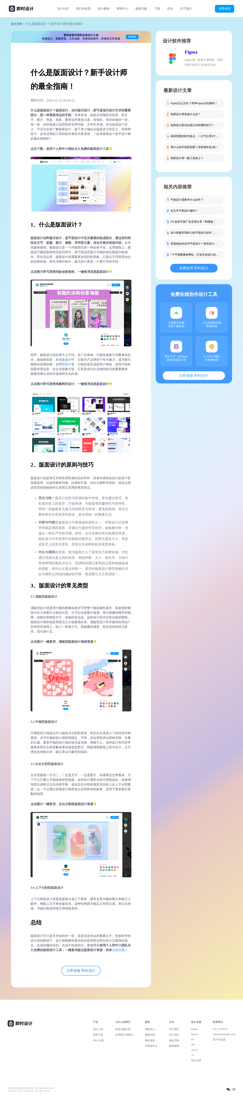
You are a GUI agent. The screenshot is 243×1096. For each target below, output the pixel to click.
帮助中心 (122, 8)
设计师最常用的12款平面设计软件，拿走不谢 (195, 232)
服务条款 (150, 1040)
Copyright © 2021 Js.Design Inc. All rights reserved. (29, 1091)
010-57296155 (220, 1029)
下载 (157, 8)
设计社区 (63, 8)
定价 (170, 8)
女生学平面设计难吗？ (184, 210)
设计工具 (98, 1029)
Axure (194, 1049)
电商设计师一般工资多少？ (187, 158)
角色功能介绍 (123, 1029)
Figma (191, 52)
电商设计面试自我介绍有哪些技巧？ (192, 125)
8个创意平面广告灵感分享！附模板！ (193, 221)
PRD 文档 (98, 1040)
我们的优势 (83, 8)
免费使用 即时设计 (193, 268)
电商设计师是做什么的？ (186, 114)
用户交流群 (219, 1039)
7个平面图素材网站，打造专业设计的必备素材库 (195, 254)
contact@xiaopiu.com (224, 1034)
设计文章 (16, 24)
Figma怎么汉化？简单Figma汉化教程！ (194, 103)
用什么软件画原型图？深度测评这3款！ (195, 147)
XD (193, 1044)
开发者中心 (151, 1045)
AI (192, 1054)
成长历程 (174, 1040)
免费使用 (224, 8)
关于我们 (186, 8)
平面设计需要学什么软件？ (187, 199)
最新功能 (141, 8)
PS (192, 1039)
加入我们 (174, 1034)
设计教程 (103, 8)
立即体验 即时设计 (81, 971)
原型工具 (98, 1034)
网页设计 (65, 364)
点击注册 (118, 950)
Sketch (194, 1034)
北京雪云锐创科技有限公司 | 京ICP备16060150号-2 (31, 1088)
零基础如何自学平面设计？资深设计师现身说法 (195, 243)
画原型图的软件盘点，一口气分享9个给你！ (195, 136)
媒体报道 (174, 1045)
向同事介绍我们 (124, 1034)
